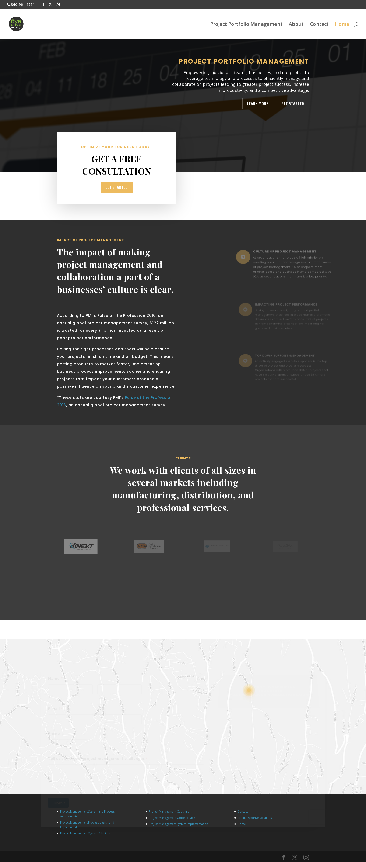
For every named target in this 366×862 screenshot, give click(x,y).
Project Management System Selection (85, 833)
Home (342, 24)
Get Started (293, 103)
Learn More (257, 103)
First (51, 699)
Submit (58, 804)
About (296, 24)
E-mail (55, 710)
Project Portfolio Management (246, 24)
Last (100, 699)
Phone (54, 735)
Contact (319, 24)
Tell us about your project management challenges (98, 760)
